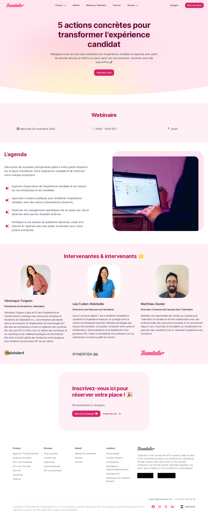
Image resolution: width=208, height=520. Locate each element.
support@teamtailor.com (160, 499)
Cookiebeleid (112, 462)
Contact (79, 462)
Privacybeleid (112, 453)
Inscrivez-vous (104, 72)
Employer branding (22, 457)
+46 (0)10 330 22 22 (185, 499)
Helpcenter (49, 462)
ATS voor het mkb (22, 466)
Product (60, 5)
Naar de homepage (86, 413)
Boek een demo (194, 5)
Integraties (18, 474)
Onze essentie (51, 453)
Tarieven (17, 479)
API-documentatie (53, 470)
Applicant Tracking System (26, 453)
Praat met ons (112, 413)
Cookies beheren (114, 457)
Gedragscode (112, 473)
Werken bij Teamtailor (85, 453)
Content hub (50, 457)
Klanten (79, 457)
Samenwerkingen (52, 466)
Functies (17, 470)
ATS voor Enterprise (22, 462)
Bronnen (132, 5)
